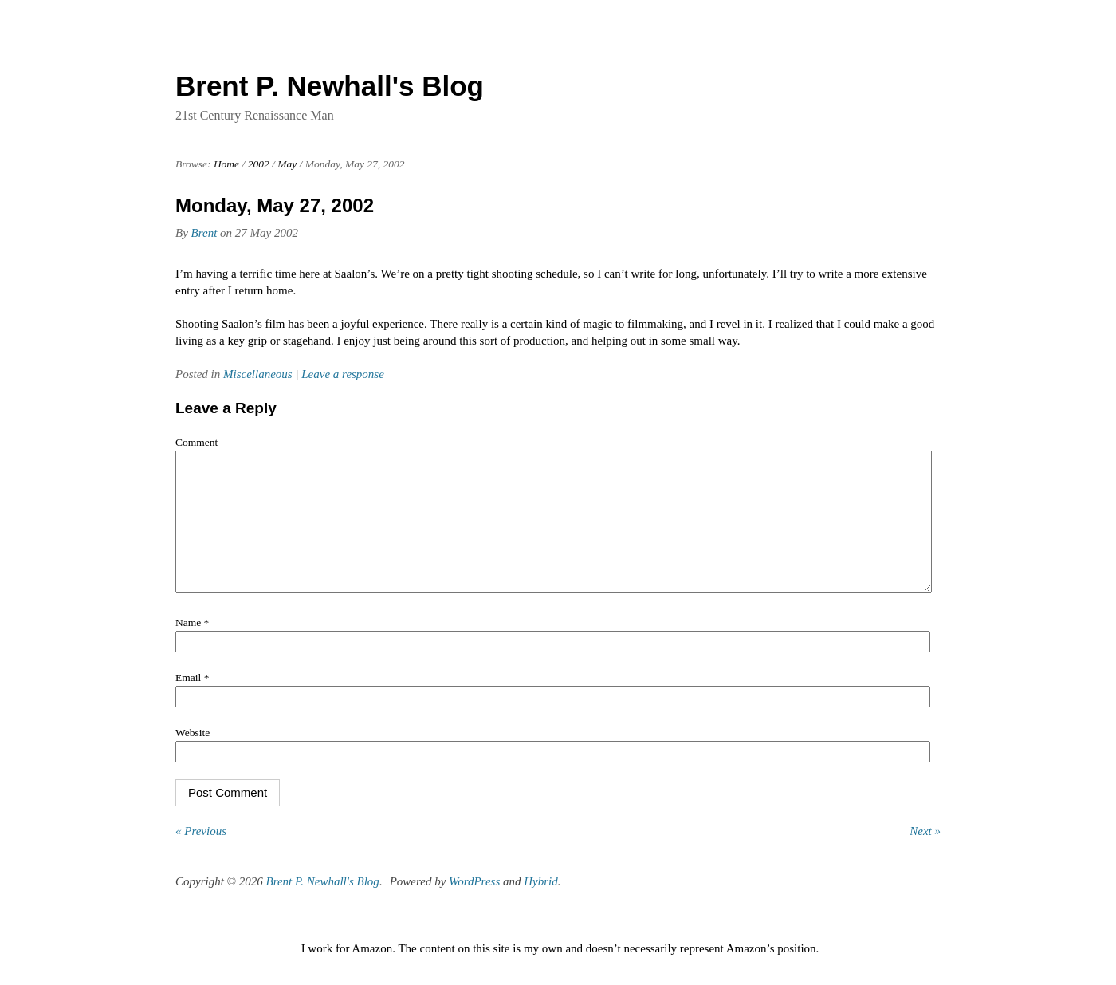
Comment (196, 442)
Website (192, 756)
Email (192, 701)
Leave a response (342, 374)
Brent (204, 233)
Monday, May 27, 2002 (274, 205)
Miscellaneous (258, 374)
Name (192, 646)
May (287, 164)
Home (226, 164)
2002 (258, 164)
